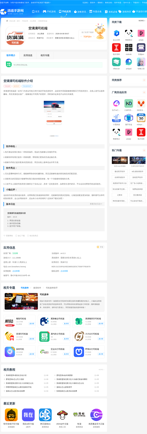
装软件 (92, 3)
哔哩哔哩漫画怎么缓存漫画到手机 (19, 387)
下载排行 (136, 3)
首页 (18, 21)
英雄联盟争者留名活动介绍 (16, 375)
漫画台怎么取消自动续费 (15, 391)
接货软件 (16, 86)
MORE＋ (102, 370)
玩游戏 (85, 3)
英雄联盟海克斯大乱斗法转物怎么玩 (19, 383)
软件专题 (117, 3)
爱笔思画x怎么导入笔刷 (15, 379)
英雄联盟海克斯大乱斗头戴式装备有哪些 (71, 379)
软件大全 (126, 3)
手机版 (144, 3)
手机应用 (25, 21)
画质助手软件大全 (120, 183)
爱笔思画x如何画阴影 (64, 375)
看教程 (100, 3)
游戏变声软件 (137, 177)
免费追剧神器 (137, 189)
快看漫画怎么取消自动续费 (66, 391)
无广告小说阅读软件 (138, 183)
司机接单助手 (27, 86)
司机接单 (7, 86)
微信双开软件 (120, 171)
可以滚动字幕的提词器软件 (138, 201)
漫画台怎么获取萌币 (64, 387)
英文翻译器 (137, 195)
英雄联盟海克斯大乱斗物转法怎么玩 (70, 383)
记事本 (119, 195)
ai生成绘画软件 (137, 171)
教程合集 (108, 3)
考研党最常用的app (120, 201)
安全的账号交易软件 (120, 189)
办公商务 (33, 21)
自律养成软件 (120, 177)
